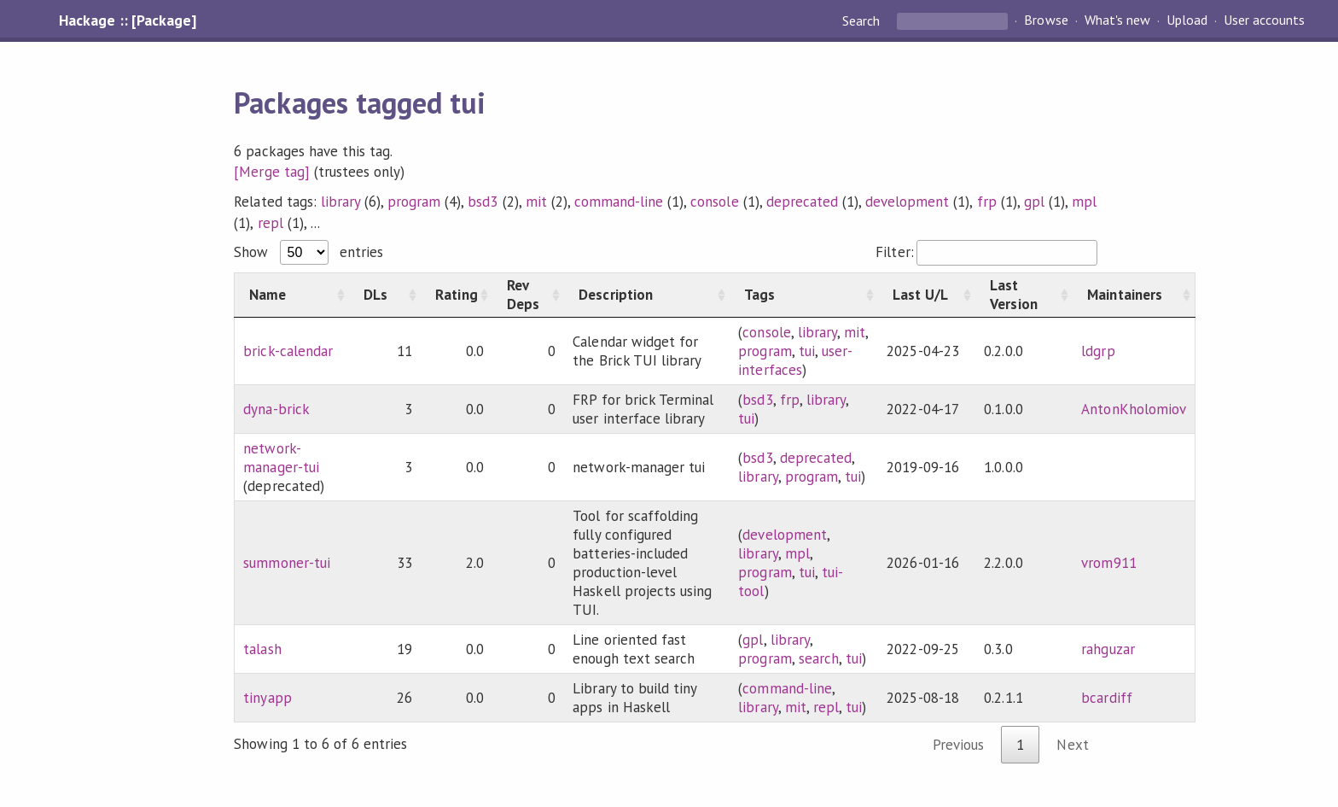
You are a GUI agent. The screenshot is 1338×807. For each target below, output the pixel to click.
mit (536, 201)
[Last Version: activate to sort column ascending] (1024, 294)
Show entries (308, 252)
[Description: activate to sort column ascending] (647, 294)
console (714, 201)
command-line (618, 201)
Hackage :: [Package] (127, 20)
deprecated (802, 201)
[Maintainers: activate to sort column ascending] (1134, 294)
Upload (1186, 20)
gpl (1034, 201)
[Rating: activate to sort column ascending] (456, 294)
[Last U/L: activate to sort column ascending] (926, 294)
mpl (1084, 201)
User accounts (1264, 20)
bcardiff (1106, 697)
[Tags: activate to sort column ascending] (804, 294)
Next (1072, 744)
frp (987, 201)
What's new (1117, 20)
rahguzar (1107, 649)
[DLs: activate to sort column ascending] (385, 294)
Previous (958, 744)
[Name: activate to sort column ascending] (292, 294)
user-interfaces (795, 360)
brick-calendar (287, 351)
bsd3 (482, 201)
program (413, 201)
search (819, 658)
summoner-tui (286, 562)
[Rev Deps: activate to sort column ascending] (528, 294)
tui (807, 351)
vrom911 (1108, 562)
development (907, 201)
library (340, 201)
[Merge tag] (271, 171)
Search (862, 20)
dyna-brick (276, 409)
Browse (1045, 20)
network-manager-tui (280, 458)
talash (262, 649)
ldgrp (1097, 351)
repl (270, 222)
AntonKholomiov (1133, 409)
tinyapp (267, 697)
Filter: (986, 252)
